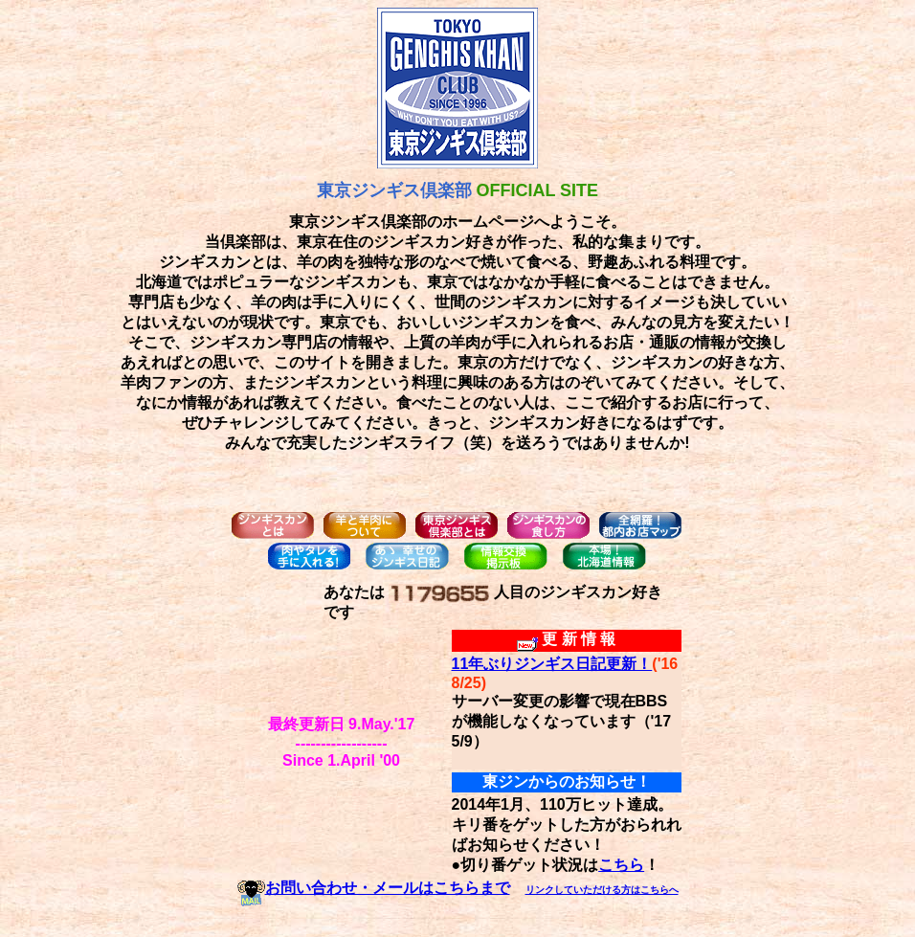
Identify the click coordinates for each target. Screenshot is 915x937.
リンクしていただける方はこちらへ (602, 889)
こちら (621, 865)
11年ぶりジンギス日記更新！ (552, 664)
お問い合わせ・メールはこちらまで (373, 888)
